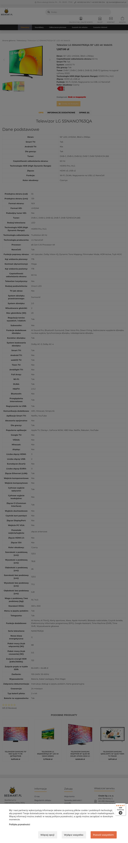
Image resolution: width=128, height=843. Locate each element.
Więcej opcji (47, 835)
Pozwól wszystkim (103, 835)
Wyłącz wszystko (73, 835)
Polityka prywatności (19, 824)
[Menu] (124, 804)
